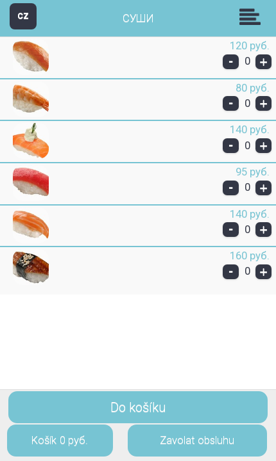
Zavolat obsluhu (197, 440)
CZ (23, 15)
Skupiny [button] (252, 16)
